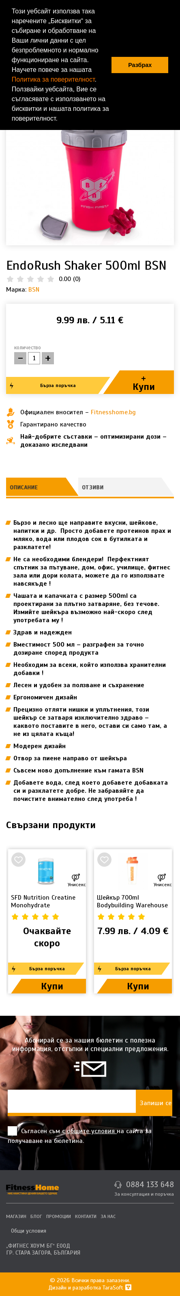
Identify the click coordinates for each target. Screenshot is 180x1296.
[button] (60, 119)
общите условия (92, 1131)
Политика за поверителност (53, 79)
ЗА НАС (108, 1216)
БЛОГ (36, 1216)
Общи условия (28, 1230)
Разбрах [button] (140, 65)
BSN (33, 290)
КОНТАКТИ (85, 1216)
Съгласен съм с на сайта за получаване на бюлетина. (80, 1135)
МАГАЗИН (16, 1216)
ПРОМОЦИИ (58, 1216)
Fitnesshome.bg (113, 412)
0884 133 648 (150, 1184)
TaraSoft (117, 1287)
